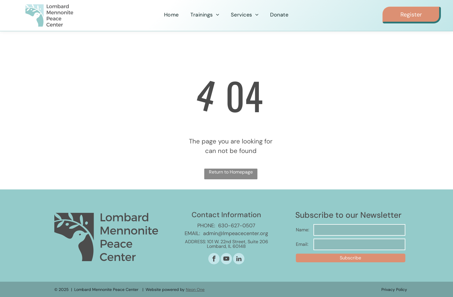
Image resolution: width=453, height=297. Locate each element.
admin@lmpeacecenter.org (235, 233)
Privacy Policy (394, 289)
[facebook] (214, 259)
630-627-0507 (236, 225)
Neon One (195, 289)
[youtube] (226, 259)
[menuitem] (171, 15)
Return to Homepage (231, 172)
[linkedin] (238, 259)
